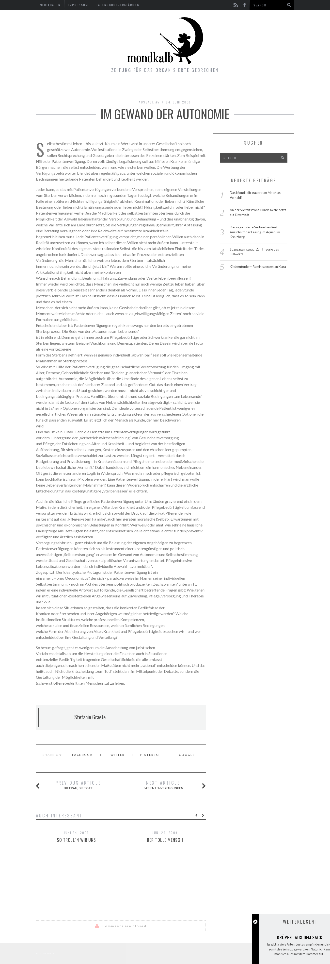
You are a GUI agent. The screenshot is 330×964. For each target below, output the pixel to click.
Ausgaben (134, 87)
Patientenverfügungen (168, 785)
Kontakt (198, 87)
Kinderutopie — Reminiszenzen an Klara (258, 267)
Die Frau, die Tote (74, 785)
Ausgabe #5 (149, 102)
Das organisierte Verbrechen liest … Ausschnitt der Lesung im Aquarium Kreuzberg (255, 232)
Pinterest (150, 755)
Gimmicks (167, 87)
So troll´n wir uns (76, 840)
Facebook (82, 755)
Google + (188, 755)
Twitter (116, 755)
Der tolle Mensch (165, 840)
